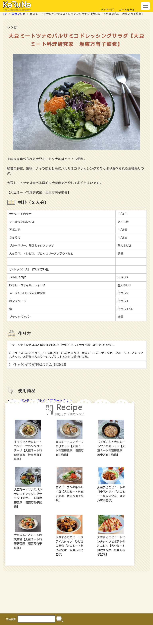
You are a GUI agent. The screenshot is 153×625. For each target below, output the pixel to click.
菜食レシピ (18, 14)
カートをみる (127, 9)
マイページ (107, 9)
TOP (5, 14)
